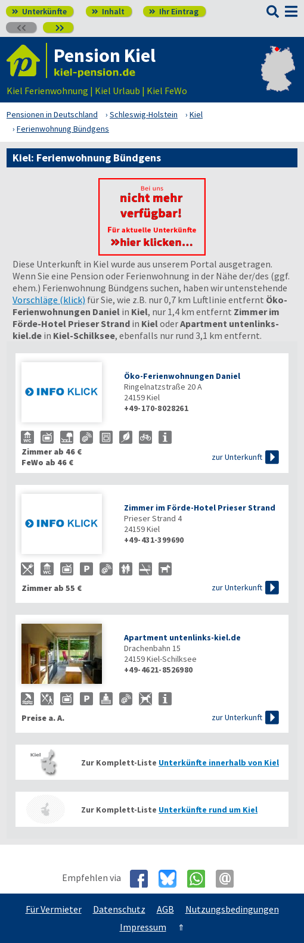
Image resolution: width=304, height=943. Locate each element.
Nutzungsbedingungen (232, 909)
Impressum (143, 927)
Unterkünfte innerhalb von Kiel (219, 762)
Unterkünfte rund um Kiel (208, 809)
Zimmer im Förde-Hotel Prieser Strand (199, 507)
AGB (165, 909)
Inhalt (108, 11)
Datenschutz (119, 909)
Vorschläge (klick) (49, 300)
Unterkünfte (39, 11)
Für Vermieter (54, 909)
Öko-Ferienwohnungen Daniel (182, 376)
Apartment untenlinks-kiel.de (182, 637)
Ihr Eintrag (173, 11)
